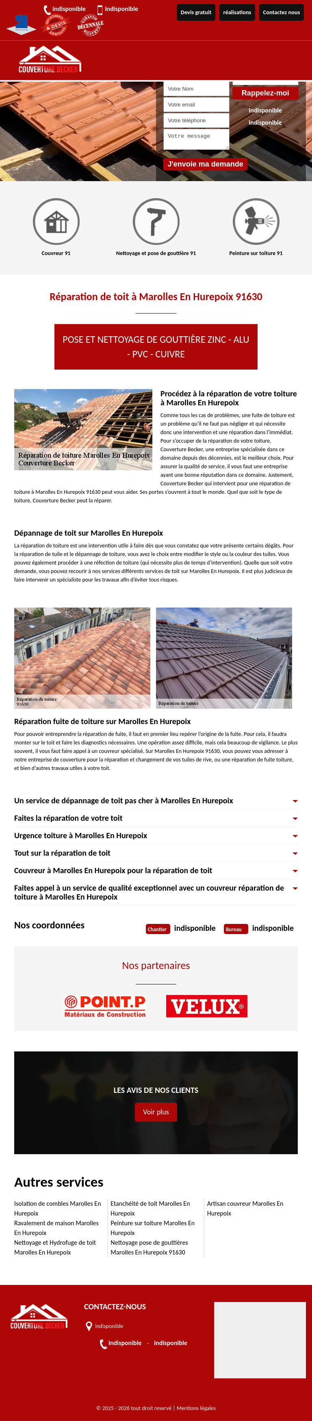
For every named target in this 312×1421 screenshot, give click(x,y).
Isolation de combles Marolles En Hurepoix (57, 1208)
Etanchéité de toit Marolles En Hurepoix (150, 1208)
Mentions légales (196, 1408)
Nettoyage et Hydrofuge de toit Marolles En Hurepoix (55, 1247)
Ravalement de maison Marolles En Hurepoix (56, 1228)
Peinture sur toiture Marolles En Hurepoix (152, 1228)
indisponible (70, 9)
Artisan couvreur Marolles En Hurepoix (245, 1208)
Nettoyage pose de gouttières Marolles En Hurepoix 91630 (149, 1247)
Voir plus (156, 1111)
